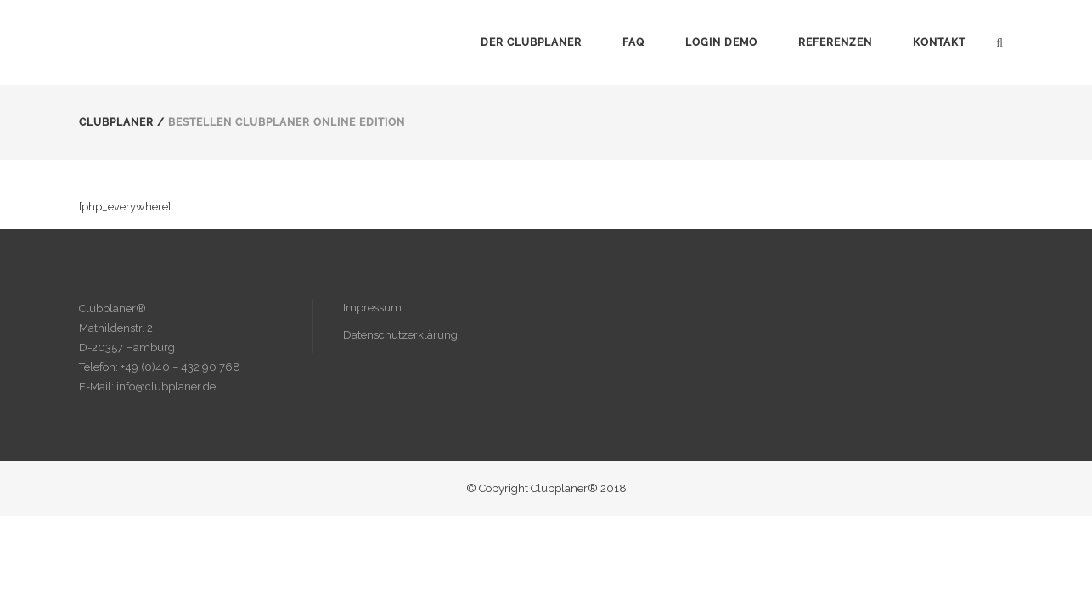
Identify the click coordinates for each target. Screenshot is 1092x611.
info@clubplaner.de (166, 386)
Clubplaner (116, 122)
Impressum (372, 307)
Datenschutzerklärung (400, 334)
